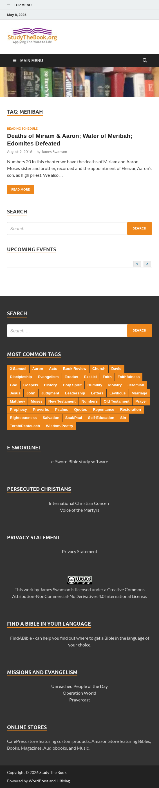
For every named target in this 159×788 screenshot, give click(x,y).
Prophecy (18, 409)
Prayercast (79, 699)
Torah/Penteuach (25, 426)
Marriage (139, 393)
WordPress (38, 780)
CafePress (17, 741)
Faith (107, 377)
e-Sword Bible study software (79, 461)
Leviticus (117, 393)
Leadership (75, 393)
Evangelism (48, 377)
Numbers (90, 401)
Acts (53, 369)
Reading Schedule (22, 129)
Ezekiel (90, 377)
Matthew (17, 401)
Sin (123, 418)
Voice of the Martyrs (79, 510)
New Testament (62, 401)
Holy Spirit (72, 385)
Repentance (103, 409)
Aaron (37, 369)
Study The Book (52, 772)
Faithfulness (129, 377)
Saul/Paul (73, 418)
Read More (18, 188)
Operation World (79, 693)
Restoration (130, 409)
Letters (97, 393)
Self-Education (101, 418)
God (13, 385)
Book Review (74, 369)
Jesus (15, 393)
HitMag (63, 780)
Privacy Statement (79, 551)
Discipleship (21, 377)
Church (99, 369)
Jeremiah (136, 385)
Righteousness (23, 418)
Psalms (61, 409)
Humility (95, 385)
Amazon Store (105, 741)
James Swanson (54, 151)
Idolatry (115, 385)
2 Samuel (18, 369)
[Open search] (145, 60)
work (28, 589)
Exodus (71, 377)
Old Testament (116, 401)
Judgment (50, 393)
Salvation (51, 418)
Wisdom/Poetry (59, 426)
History (50, 385)
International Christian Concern (80, 503)
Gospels (30, 385)
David (116, 369)
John (30, 393)
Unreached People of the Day (79, 686)
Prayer (141, 401)
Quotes (80, 409)
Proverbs (41, 409)
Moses (36, 401)
